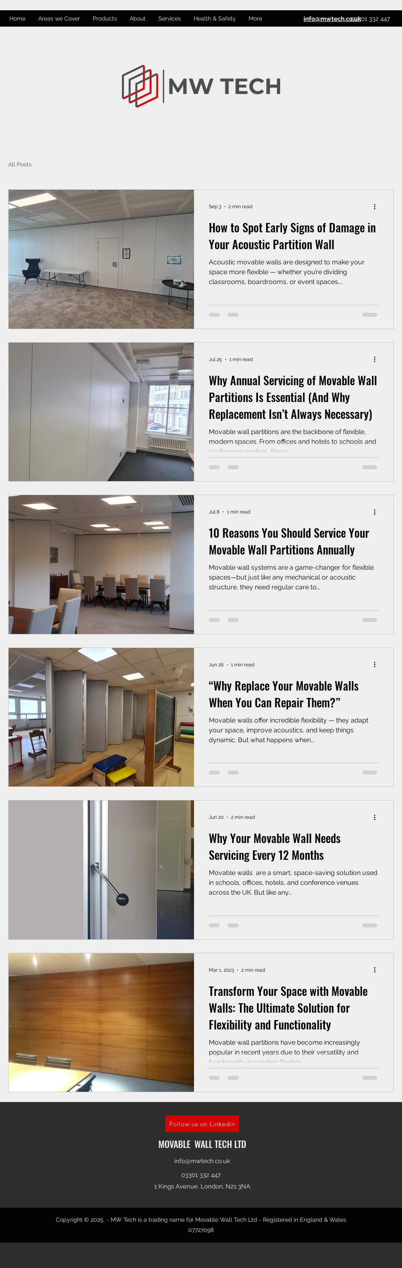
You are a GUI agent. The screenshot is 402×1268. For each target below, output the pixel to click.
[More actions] (377, 206)
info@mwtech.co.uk (202, 1161)
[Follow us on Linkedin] (202, 1124)
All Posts (20, 164)
